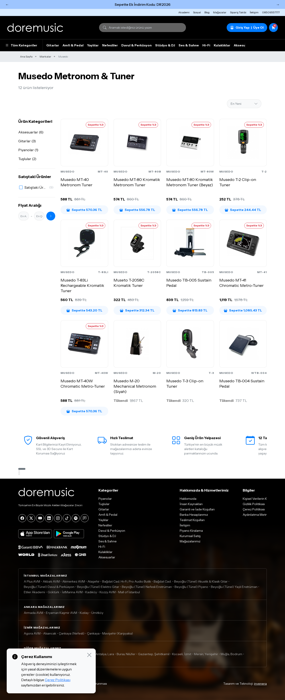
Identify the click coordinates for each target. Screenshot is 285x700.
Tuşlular (104, 504)
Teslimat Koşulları (192, 520)
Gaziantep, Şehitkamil (153, 654)
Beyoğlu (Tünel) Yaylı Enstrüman (234, 587)
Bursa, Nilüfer (126, 654)
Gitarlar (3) (27, 141)
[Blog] (85, 518)
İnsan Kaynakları (191, 504)
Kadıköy (91, 592)
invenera (260, 684)
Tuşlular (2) (27, 159)
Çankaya (93, 633)
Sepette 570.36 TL (84, 210)
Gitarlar (52, 45)
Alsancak (49, 633)
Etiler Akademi (34, 592)
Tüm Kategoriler (21, 45)
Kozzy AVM (108, 592)
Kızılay (84, 613)
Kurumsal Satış (190, 536)
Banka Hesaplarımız (194, 515)
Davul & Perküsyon (136, 45)
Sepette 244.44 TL (243, 210)
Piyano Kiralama (191, 531)
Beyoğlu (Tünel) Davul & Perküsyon (49, 587)
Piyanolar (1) (28, 150)
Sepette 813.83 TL (190, 310)
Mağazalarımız (190, 541)
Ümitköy (97, 613)
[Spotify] (76, 518)
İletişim (254, 12)
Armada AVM (33, 613)
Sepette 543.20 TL (84, 310)
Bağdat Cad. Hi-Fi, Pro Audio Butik (126, 581)
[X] (31, 518)
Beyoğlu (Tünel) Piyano (191, 587)
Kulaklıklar (222, 45)
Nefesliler (110, 45)
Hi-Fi (206, 45)
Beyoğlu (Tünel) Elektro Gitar (98, 587)
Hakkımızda (188, 499)
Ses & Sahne (189, 45)
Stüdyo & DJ (165, 45)
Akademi (183, 12)
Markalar (45, 56)
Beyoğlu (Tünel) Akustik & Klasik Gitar (201, 581)
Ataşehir (94, 581)
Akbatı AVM (51, 581)
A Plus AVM (32, 581)
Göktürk (53, 592)
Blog (207, 12)
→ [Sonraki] (278, 4)
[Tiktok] (67, 518)
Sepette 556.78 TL (137, 210)
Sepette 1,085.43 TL (243, 310)
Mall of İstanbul (129, 592)
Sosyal (197, 12)
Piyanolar (105, 499)
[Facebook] (22, 518)
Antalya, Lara (105, 654)
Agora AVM (32, 633)
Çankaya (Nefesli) (71, 633)
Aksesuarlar (243, 45)
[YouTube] (40, 518)
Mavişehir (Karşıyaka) (117, 633)
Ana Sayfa (26, 56)
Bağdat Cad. (162, 581)
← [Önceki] (7, 4)
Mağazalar (219, 12)
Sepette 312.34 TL (137, 310)
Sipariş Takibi (238, 12)
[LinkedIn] (49, 518)
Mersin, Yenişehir (206, 654)
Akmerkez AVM (73, 581)
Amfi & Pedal (73, 45)
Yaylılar (93, 45)
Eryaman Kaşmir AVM (61, 613)
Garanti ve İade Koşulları (197, 509)
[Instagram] (58, 518)
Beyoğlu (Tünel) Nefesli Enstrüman (147, 587)
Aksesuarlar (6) (30, 132)
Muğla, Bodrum (231, 654)
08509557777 (271, 12)
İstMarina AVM (72, 592)
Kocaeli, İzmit (181, 654)
